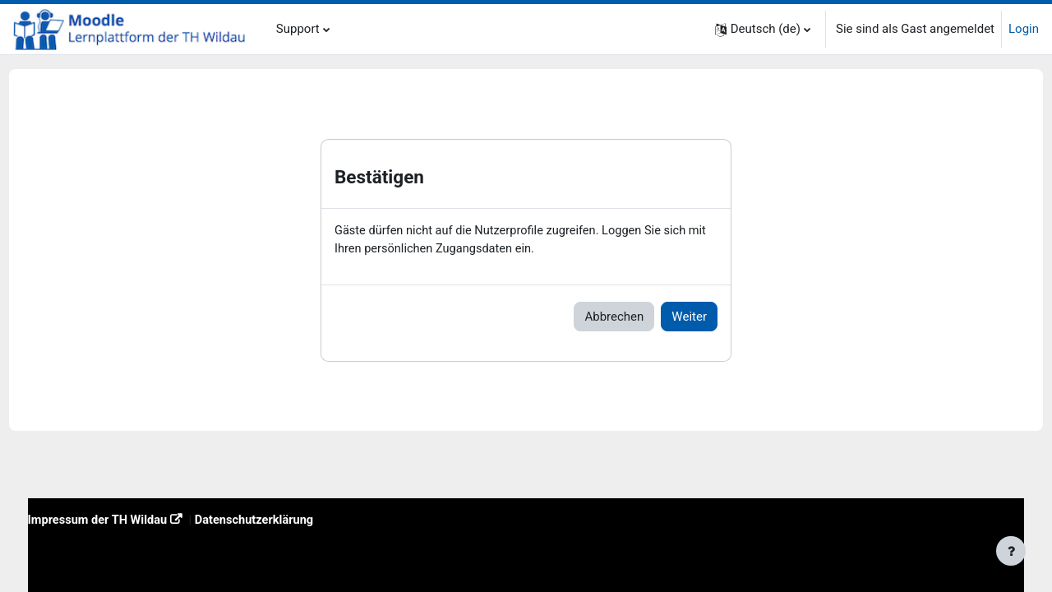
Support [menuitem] (298, 28)
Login (1023, 28)
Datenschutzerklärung (291, 519)
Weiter (689, 317)
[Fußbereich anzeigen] (1011, 551)
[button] (763, 29)
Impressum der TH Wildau (130, 519)
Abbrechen (614, 317)
